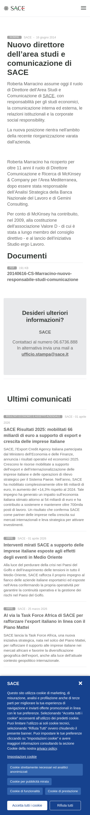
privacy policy (47, 748)
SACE (48, 95)
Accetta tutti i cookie (27, 805)
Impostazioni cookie (22, 757)
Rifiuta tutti (65, 805)
